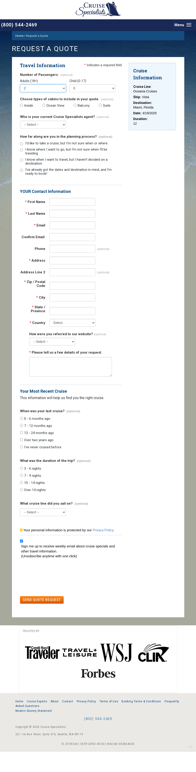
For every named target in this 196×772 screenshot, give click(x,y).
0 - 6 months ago (37, 419)
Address (37, 261)
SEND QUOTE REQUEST (42, 600)
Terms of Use (108, 701)
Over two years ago (39, 440)
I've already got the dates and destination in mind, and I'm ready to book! (68, 172)
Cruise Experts (37, 701)
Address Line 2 (32, 272)
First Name (35, 202)
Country (37, 323)
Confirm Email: (33, 237)
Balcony (84, 106)
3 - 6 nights (32, 469)
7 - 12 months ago (38, 426)
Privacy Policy (103, 530)
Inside (28, 106)
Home (19, 701)
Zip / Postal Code (34, 284)
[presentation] (55, 578)
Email (39, 225)
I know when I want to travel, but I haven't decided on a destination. (66, 162)
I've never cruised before (42, 447)
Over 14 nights (35, 490)
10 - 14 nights (34, 483)
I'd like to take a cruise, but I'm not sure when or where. (66, 143)
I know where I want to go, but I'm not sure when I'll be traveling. (66, 151)
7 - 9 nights (32, 476)
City (40, 298)
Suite (107, 106)
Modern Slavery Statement (33, 710)
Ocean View (55, 106)
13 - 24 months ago (39, 433)
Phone (40, 249)
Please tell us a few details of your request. (65, 352)
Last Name (35, 214)
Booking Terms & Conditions (141, 701)
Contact (67, 701)
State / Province (38, 309)
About (55, 701)
